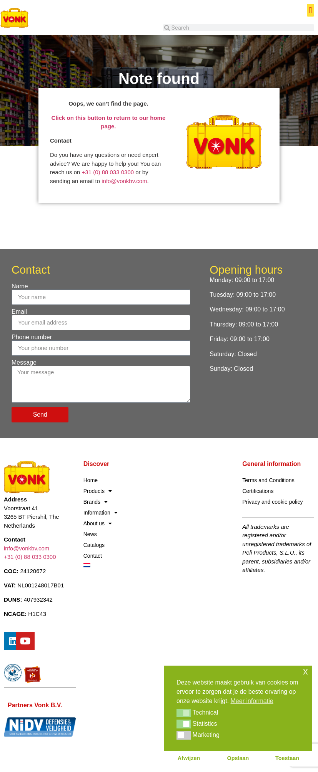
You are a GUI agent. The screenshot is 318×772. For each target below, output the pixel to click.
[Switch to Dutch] (119, 565)
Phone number (32, 337)
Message (24, 363)
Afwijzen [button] (189, 758)
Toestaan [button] (287, 758)
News (90, 534)
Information (100, 512)
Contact (92, 556)
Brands (95, 501)
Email (19, 312)
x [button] (305, 671)
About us (97, 523)
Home (90, 480)
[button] (310, 10)
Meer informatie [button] (252, 701)
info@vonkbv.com (124, 181)
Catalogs (94, 545)
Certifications (257, 491)
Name (20, 286)
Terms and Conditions (268, 480)
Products (97, 491)
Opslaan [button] (238, 758)
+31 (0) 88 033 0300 (108, 172)
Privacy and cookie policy (272, 502)
